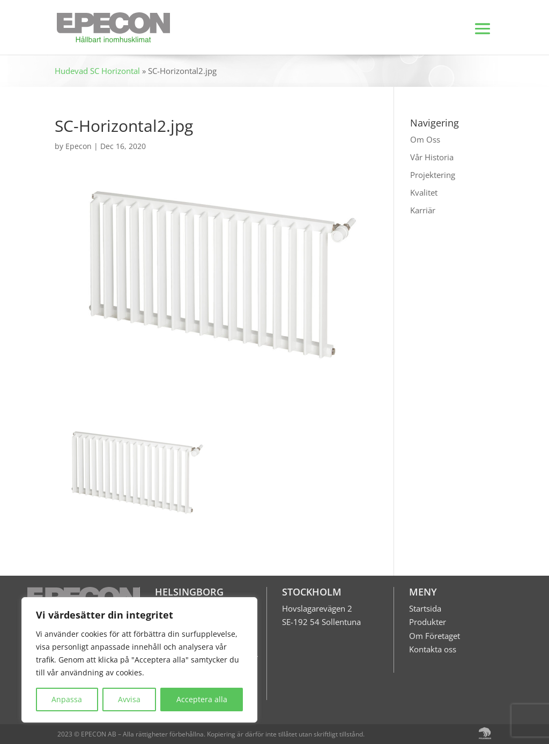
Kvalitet (423, 192)
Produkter (427, 621)
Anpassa (66, 699)
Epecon (78, 146)
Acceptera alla (201, 699)
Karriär (422, 210)
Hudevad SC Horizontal (97, 70)
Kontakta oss (432, 649)
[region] (139, 660)
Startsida (425, 608)
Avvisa (129, 699)
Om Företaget (434, 635)
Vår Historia (432, 157)
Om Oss (425, 139)
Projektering (432, 174)
